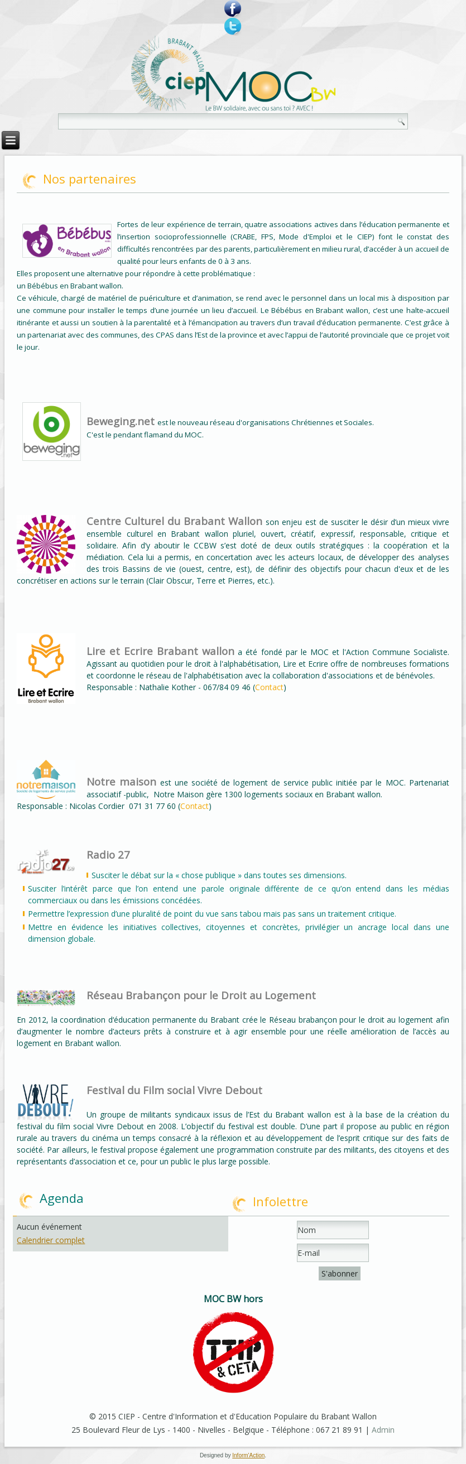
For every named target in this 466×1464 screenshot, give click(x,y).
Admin (383, 1429)
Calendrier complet (51, 1240)
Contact (269, 687)
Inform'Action (248, 1455)
